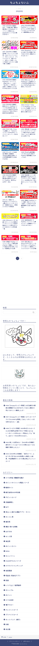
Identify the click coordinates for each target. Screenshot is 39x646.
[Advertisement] (19, 282)
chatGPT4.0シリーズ (13, 561)
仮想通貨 (9, 570)
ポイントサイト (11, 546)
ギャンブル (9, 590)
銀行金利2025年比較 (13, 492)
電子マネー (9, 605)
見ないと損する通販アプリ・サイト (18, 512)
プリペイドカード (12, 614)
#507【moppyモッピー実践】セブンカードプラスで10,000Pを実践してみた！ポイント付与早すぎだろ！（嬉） (21, 419)
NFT (7, 507)
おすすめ (9, 531)
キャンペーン (10, 556)
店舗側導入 (9, 502)
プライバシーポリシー (14, 641)
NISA (8, 551)
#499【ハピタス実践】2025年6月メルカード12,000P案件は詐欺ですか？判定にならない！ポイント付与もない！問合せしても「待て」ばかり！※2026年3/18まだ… (20, 432)
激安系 (8, 522)
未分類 (8, 629)
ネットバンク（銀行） (13, 619)
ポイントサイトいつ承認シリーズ (17, 482)
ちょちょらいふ (19, 2)
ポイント (9, 595)
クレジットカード (12, 610)
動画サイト (9, 487)
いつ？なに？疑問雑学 (13, 585)
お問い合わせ (26, 641)
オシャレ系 (9, 517)
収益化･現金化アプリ (13, 575)
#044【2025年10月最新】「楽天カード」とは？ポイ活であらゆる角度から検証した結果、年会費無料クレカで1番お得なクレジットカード (21, 457)
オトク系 (9, 536)
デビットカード (11, 497)
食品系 (8, 541)
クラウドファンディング (14, 566)
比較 (7, 624)
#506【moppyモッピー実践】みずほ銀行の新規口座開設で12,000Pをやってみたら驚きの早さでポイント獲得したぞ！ (21, 408)
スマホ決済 (9, 600)
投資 (7, 580)
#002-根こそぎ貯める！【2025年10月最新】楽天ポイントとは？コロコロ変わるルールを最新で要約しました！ (20, 445)
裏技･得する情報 (11, 527)
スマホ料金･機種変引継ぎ (15, 478)
